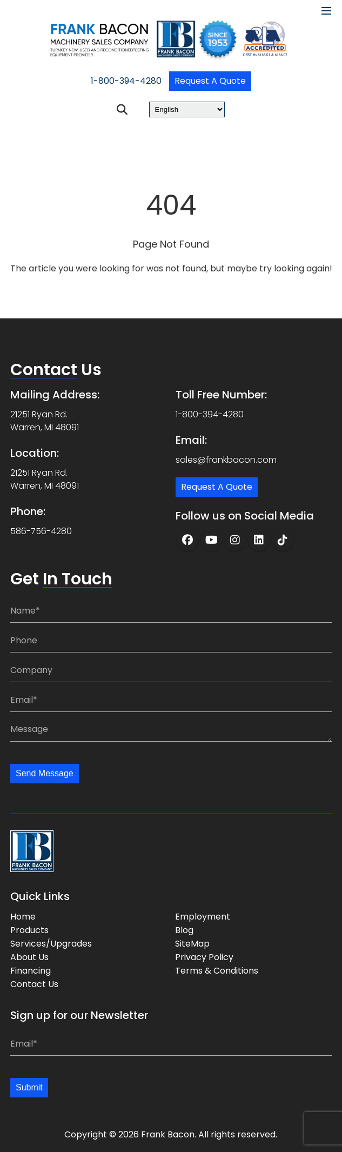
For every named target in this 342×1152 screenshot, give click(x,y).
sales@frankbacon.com (226, 460)
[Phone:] (171, 640)
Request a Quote (210, 81)
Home (23, 916)
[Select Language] (187, 109)
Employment (202, 916)
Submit (29, 1087)
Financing (30, 970)
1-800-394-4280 (126, 81)
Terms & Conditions (216, 970)
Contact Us (34, 984)
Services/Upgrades (51, 943)
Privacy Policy (204, 957)
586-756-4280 (41, 531)
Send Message (44, 773)
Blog (184, 930)
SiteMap (192, 943)
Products (29, 930)
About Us (29, 957)
